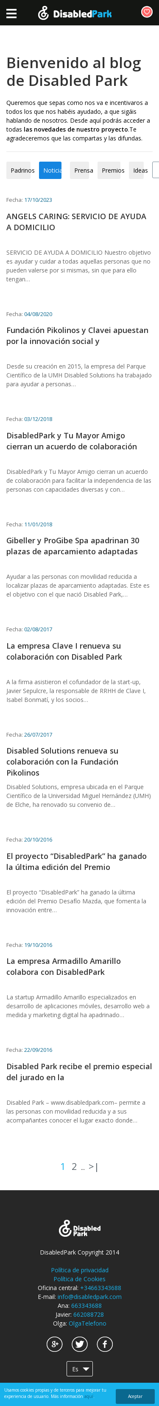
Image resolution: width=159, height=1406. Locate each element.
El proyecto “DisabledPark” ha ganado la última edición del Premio (76, 861)
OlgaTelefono (87, 1323)
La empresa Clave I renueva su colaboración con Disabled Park (64, 651)
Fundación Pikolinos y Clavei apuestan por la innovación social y (77, 335)
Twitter (80, 1344)
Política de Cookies (79, 1279)
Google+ (55, 1344)
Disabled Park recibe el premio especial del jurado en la (79, 1071)
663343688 (86, 1305)
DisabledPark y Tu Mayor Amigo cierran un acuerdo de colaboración (71, 440)
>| (94, 1166)
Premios (111, 170)
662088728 (88, 1314)
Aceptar (135, 1396)
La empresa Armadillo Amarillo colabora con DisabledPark (63, 966)
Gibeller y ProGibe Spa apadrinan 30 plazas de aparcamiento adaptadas (72, 545)
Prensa (81, 170)
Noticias (52, 170)
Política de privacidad (80, 1270)
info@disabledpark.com (90, 1297)
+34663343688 (100, 1288)
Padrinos (21, 170)
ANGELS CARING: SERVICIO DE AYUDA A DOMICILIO (76, 221)
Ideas (138, 170)
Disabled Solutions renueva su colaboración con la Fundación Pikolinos (62, 762)
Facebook (105, 1344)
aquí (88, 1396)
